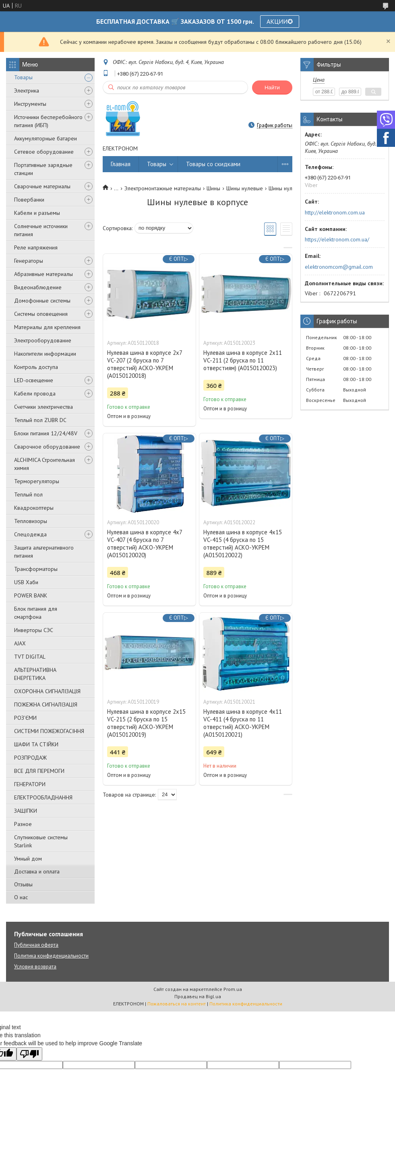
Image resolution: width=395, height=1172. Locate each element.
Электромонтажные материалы (162, 188)
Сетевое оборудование (44, 151)
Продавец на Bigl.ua (197, 996)
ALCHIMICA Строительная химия (44, 464)
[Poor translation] (29, 1054)
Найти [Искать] (272, 87)
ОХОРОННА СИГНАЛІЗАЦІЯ (47, 691)
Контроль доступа (36, 367)
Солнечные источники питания (41, 230)
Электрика (26, 90)
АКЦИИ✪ (280, 21)
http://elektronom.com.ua (335, 212)
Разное (23, 824)
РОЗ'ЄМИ (25, 717)
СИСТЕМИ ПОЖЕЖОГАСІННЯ (49, 731)
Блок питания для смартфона (35, 612)
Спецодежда (30, 534)
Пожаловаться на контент (176, 1004)
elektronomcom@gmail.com (339, 266)
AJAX (20, 643)
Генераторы (28, 260)
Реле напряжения (36, 247)
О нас (21, 897)
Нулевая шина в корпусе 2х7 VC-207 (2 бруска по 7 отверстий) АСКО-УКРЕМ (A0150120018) (144, 364)
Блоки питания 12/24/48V (45, 433)
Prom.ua (232, 989)
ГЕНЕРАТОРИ (29, 784)
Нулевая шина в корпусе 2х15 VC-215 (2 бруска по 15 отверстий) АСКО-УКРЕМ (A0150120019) (146, 723)
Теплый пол (28, 494)
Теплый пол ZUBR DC (40, 420)
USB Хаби (26, 582)
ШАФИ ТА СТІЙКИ (36, 744)
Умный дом (28, 858)
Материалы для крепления (47, 327)
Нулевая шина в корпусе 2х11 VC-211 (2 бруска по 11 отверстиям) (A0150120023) (242, 360)
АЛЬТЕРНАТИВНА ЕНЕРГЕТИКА (35, 674)
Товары (23, 77)
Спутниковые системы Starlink (41, 841)
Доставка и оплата (37, 871)
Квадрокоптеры (34, 507)
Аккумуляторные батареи (45, 138)
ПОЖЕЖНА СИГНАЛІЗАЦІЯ (45, 704)
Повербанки (29, 199)
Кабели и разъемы (37, 212)
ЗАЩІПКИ (25, 810)
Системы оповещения (41, 313)
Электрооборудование (42, 340)
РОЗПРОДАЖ (30, 757)
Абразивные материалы (43, 274)
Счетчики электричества (43, 406)
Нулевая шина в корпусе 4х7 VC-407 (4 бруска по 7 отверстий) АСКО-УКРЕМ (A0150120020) (144, 543)
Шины (213, 188)
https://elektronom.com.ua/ (337, 239)
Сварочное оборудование (47, 446)
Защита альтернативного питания (44, 551)
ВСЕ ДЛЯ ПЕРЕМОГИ (39, 770)
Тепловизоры (30, 521)
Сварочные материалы (42, 186)
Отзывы (23, 884)
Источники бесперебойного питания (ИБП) (48, 121)
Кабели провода (35, 393)
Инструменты (30, 103)
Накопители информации (45, 353)
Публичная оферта (36, 944)
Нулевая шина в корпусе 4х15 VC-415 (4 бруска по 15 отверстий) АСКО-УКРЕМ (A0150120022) (242, 543)
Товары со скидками (213, 164)
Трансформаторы (36, 569)
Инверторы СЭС (33, 630)
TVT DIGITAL (29, 656)
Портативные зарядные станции (43, 169)
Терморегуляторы (36, 481)
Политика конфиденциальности (51, 955)
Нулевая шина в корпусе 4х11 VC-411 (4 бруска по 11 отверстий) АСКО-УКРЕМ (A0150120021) (242, 723)
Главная (120, 164)
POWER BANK (30, 595)
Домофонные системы (42, 300)
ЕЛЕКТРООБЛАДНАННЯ (43, 797)
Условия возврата (35, 966)
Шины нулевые (244, 188)
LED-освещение (33, 380)
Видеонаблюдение (38, 287)
